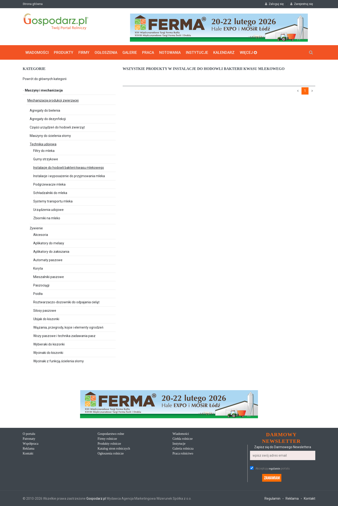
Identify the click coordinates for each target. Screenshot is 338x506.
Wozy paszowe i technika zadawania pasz (64, 335)
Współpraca (30, 443)
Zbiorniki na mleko (46, 218)
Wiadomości (37, 52)
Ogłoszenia (106, 52)
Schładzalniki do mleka (50, 192)
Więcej (248, 52)
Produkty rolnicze (109, 443)
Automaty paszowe (47, 260)
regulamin (274, 468)
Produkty (63, 52)
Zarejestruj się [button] (301, 3)
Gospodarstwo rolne (111, 433)
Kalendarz (224, 52)
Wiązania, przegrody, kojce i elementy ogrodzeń (68, 327)
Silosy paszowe (44, 310)
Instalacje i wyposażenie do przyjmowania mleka (69, 176)
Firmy (83, 52)
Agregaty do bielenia (45, 110)
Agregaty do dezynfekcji (48, 119)
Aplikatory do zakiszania (51, 251)
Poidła (38, 293)
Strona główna (33, 4)
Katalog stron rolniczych (114, 448)
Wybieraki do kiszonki (49, 344)
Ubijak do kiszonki (46, 319)
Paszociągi (41, 285)
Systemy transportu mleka (53, 201)
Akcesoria (40, 234)
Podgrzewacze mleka (49, 184)
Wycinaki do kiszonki (48, 352)
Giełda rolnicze (183, 438)
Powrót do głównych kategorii (44, 79)
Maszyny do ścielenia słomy (50, 135)
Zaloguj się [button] (274, 3)
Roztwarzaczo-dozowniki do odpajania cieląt (66, 302)
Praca (148, 52)
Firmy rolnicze (107, 438)
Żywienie (36, 228)
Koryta (38, 268)
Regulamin (272, 498)
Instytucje (197, 52)
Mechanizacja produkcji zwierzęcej (53, 100)
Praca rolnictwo (183, 453)
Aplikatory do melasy (48, 243)
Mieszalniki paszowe (48, 277)
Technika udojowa (43, 144)
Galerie (129, 52)
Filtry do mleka (44, 150)
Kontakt (28, 453)
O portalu (29, 433)
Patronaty (29, 438)
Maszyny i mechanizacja (43, 90)
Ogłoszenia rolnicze (111, 453)
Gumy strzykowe (45, 159)
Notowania (170, 52)
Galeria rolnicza (183, 448)
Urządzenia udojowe (48, 209)
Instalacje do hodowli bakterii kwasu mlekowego (68, 167)
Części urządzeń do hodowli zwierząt (57, 127)
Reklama (28, 448)
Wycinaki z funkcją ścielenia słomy (58, 361)
